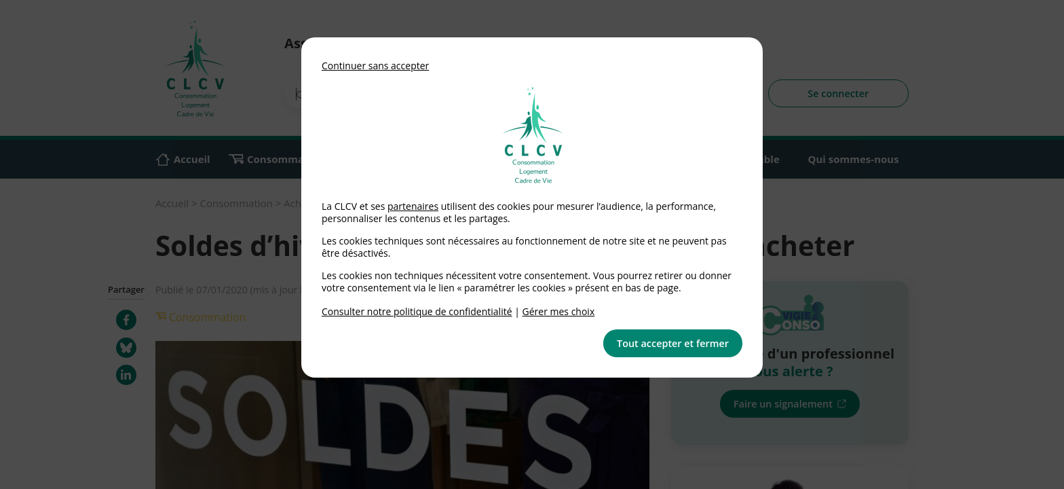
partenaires (412, 206)
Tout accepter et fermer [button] (673, 343)
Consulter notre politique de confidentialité (417, 311)
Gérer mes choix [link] (558, 311)
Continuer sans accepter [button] (375, 65)
